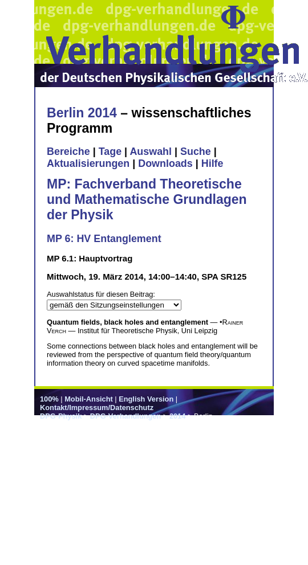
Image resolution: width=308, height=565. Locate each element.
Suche (195, 151)
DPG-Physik (61, 416)
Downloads (165, 163)
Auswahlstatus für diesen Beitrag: (101, 294)
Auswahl (150, 151)
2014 (177, 416)
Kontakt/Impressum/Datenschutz (96, 407)
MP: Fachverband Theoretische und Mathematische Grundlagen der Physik (147, 199)
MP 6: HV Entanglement (104, 238)
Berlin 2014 (82, 112)
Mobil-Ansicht (88, 399)
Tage (110, 151)
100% (49, 399)
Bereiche (68, 151)
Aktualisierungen (88, 163)
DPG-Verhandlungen (125, 416)
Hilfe (212, 163)
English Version (146, 399)
